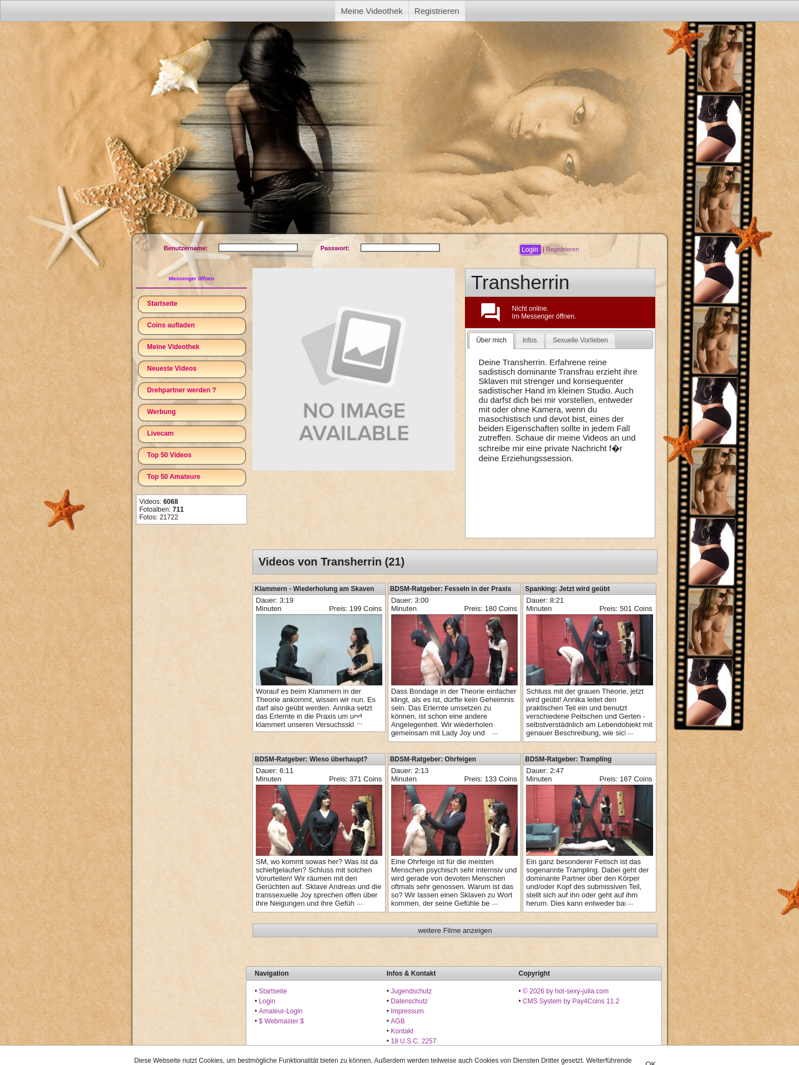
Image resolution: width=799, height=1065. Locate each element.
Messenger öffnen (191, 278)
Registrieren (436, 11)
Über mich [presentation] (491, 340)
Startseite (162, 303)
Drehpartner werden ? (181, 390)
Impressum (407, 1011)
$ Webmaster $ (281, 1021)
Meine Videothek (371, 11)
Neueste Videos (171, 368)
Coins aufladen (171, 325)
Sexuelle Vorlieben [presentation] (580, 340)
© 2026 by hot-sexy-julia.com (566, 991)
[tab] (491, 340)
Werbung (161, 412)
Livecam (160, 433)
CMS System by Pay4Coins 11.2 (571, 1001)
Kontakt (402, 1031)
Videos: (158, 502)
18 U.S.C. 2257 (413, 1041)
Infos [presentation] (530, 340)
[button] (530, 250)
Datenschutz (409, 1001)
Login (267, 1001)
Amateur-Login (281, 1011)
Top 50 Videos (169, 455)
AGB (397, 1021)
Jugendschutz (411, 991)
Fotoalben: (161, 509)
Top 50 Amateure (173, 477)
